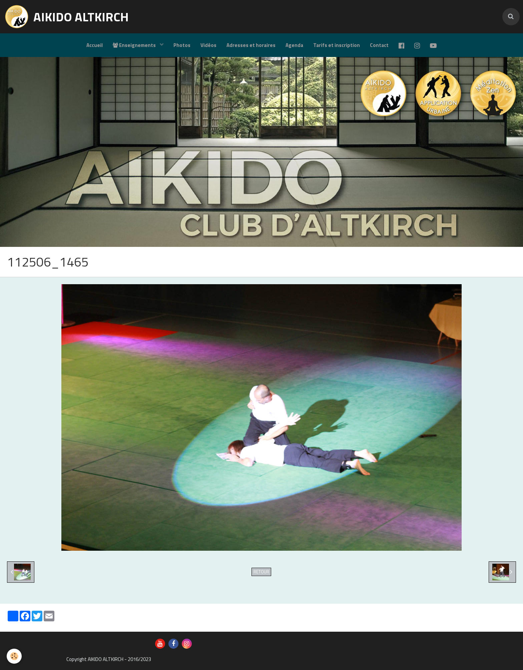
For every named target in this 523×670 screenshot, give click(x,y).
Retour (261, 572)
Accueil (94, 45)
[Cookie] (14, 656)
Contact (379, 45)
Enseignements (135, 45)
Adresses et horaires (251, 45)
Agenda (294, 45)
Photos (181, 45)
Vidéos (208, 45)
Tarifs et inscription (336, 45)
